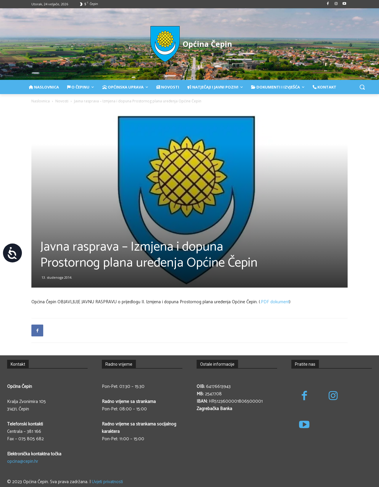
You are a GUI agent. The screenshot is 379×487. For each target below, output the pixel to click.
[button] (362, 87)
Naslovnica (40, 101)
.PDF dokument (274, 302)
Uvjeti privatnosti (107, 482)
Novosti (61, 101)
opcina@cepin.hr (22, 461)
